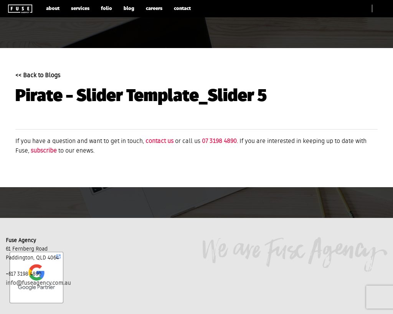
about (52, 8)
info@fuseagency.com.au (38, 283)
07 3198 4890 (219, 141)
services (80, 8)
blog (129, 8)
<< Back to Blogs (37, 76)
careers (154, 8)
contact (182, 8)
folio (106, 8)
